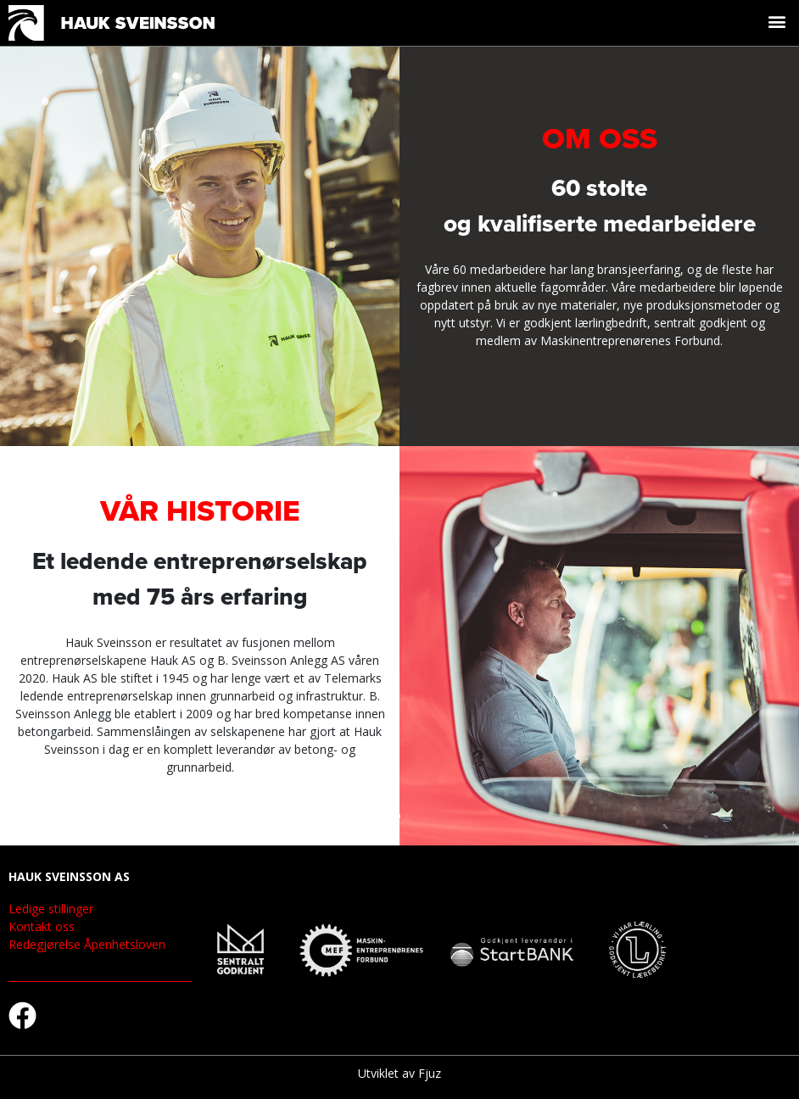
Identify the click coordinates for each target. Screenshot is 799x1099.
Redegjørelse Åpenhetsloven (86, 944)
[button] (777, 21)
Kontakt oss (41, 926)
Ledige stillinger (50, 909)
